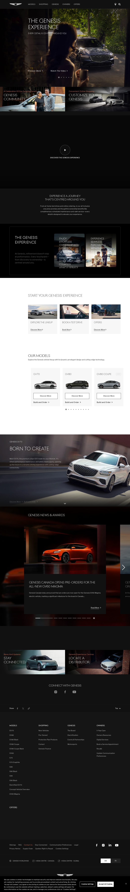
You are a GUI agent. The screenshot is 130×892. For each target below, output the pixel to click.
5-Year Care (101, 731)
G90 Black (13, 781)
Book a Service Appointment (107, 744)
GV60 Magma (14, 794)
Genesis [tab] (55, 4)
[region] (65, 884)
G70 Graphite (14, 762)
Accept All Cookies (105, 884)
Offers (77, 4)
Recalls (99, 749)
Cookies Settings (62, 849)
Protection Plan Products (47, 740)
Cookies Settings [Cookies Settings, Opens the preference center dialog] (87, 884)
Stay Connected (41, 845)
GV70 (11, 731)
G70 (11, 758)
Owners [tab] (66, 4)
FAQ (19, 845)
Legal (76, 845)
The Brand (71, 731)
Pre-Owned (42, 735)
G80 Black (13, 771)
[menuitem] (17, 708)
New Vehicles (43, 731)
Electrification (73, 735)
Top (116, 708)
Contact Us (28, 845)
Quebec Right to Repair (44, 849)
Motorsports (72, 744)
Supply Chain (28, 849)
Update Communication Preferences (106, 754)
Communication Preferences (61, 845)
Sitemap (12, 845)
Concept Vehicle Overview (19, 789)
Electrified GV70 (15, 785)
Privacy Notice (14, 849)
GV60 (11, 753)
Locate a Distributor (115, 4)
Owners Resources (104, 735)
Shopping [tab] (43, 4)
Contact (41, 744)
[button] (59, 77)
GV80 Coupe (14, 744)
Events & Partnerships (76, 740)
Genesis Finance (44, 749)
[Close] (126, 883)
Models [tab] (31, 4)
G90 (11, 776)
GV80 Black (13, 740)
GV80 (11, 735)
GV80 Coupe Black (16, 749)
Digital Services (102, 740)
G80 (11, 767)
